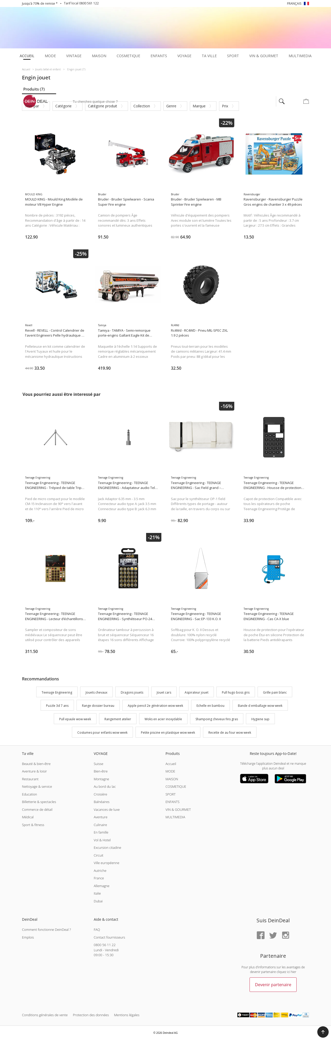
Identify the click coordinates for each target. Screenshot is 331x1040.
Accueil (171, 763)
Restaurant (30, 779)
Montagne (101, 779)
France (99, 878)
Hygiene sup (260, 719)
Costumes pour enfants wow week (102, 732)
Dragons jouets (132, 692)
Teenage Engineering (57, 692)
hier (293, 972)
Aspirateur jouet (196, 692)
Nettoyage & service (37, 786)
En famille (101, 832)
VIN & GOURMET (178, 809)
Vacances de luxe (106, 809)
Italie (97, 893)
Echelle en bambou (210, 706)
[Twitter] (273, 936)
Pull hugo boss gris (236, 692)
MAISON (172, 779)
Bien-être (101, 771)
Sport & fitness (33, 824)
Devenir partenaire (273, 984)
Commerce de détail (37, 809)
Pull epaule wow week (75, 719)
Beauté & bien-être (36, 763)
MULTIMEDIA (175, 817)
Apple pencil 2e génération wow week (155, 706)
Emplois (28, 937)
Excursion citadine (107, 847)
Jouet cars (164, 692)
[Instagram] (285, 936)
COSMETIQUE (176, 786)
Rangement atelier (117, 719)
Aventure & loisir (34, 771)
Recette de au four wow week (229, 732)
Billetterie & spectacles (39, 801)
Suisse (98, 763)
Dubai (98, 901)
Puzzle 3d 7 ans (57, 706)
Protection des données (91, 1015)
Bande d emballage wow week (260, 706)
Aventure (100, 817)
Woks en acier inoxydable (163, 719)
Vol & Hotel (102, 840)
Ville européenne (106, 862)
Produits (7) (34, 89)
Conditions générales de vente (45, 1015)
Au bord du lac (105, 786)
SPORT (171, 794)
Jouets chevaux (96, 692)
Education (29, 794)
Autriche (100, 870)
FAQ (97, 929)
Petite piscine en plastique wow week (168, 732)
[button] (323, 1032)
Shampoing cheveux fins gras (216, 719)
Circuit (98, 855)
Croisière (100, 794)
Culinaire (100, 824)
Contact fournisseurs (109, 937)
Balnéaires (101, 801)
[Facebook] (261, 936)
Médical (28, 817)
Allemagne (101, 885)
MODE (170, 771)
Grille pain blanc (275, 692)
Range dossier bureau (98, 706)
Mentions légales (126, 1015)
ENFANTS (172, 801)
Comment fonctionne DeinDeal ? (46, 929)
